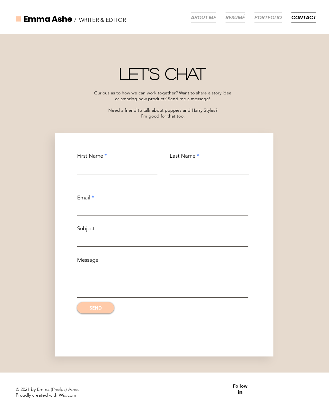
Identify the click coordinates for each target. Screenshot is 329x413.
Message (87, 260)
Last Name (182, 156)
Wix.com (67, 395)
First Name (90, 156)
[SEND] (95, 307)
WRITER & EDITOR (102, 20)
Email (83, 197)
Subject (86, 228)
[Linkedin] (240, 392)
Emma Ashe (48, 19)
